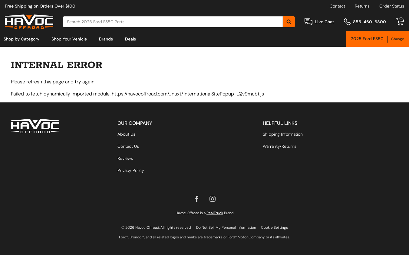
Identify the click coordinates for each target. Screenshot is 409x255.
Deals (130, 39)
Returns (362, 6)
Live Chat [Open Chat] (324, 22)
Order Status (391, 6)
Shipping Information (283, 134)
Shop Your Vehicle (69, 39)
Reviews (125, 158)
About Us (126, 134)
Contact (337, 6)
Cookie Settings (274, 227)
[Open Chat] (308, 21)
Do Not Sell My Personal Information (226, 227)
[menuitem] (21, 39)
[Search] (173, 21)
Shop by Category (21, 39)
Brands (106, 39)
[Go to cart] (400, 22)
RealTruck (214, 213)
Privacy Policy (130, 170)
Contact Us (128, 146)
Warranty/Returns (279, 146)
